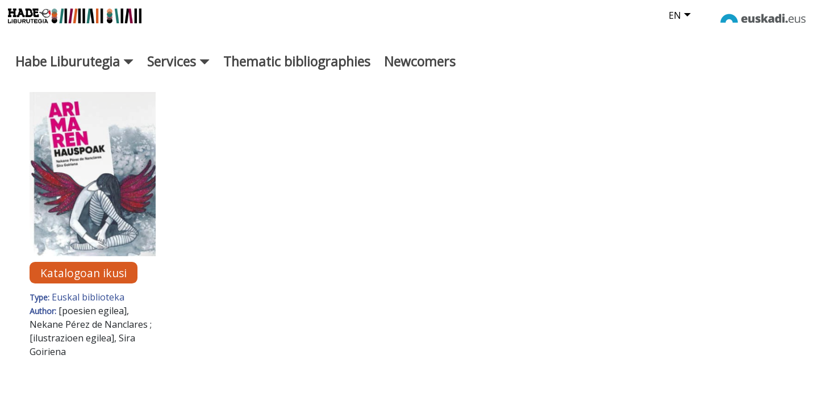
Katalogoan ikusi (83, 283)
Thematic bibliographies (296, 71)
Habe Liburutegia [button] (74, 71)
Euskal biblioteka (88, 308)
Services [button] (178, 71)
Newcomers (420, 71)
